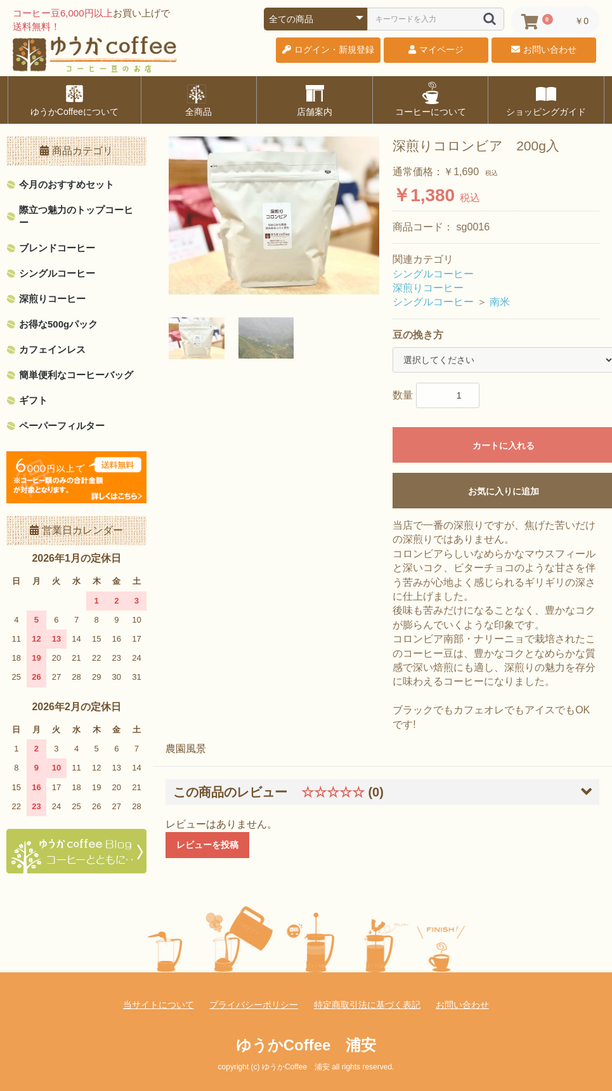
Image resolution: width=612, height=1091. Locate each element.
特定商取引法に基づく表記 (367, 1005)
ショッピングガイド (546, 99)
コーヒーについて (430, 99)
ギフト (33, 400)
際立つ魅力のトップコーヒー (76, 216)
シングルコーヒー (57, 273)
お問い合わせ (462, 1005)
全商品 (198, 99)
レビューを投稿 (207, 845)
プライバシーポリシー (253, 1005)
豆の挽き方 (418, 334)
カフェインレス (52, 349)
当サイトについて (158, 1005)
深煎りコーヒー (52, 298)
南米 (500, 301)
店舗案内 (314, 99)
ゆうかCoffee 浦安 (306, 1045)
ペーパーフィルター (62, 425)
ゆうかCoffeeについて (74, 99)
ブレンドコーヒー (57, 247)
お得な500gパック (58, 324)
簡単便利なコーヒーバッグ (76, 374)
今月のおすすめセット (66, 184)
